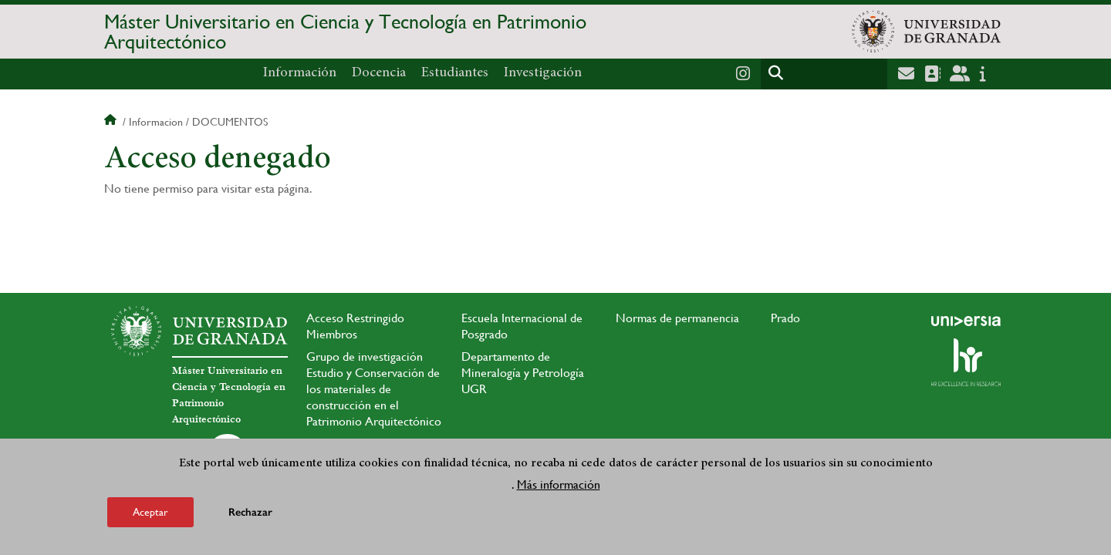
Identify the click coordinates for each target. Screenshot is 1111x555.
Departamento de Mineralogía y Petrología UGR (522, 372)
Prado (785, 318)
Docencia (379, 73)
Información (299, 73)
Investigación (543, 73)
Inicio (112, 122)
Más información (558, 484)
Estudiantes (454, 73)
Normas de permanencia (677, 318)
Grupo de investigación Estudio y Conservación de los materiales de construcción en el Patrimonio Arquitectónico (373, 389)
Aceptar (150, 512)
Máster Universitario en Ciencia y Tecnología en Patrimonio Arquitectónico (345, 32)
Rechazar (250, 512)
